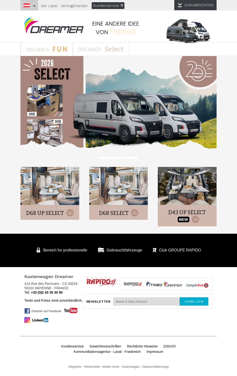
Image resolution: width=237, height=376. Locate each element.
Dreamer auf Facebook (43, 310)
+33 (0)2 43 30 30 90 (47, 292)
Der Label (50, 6)
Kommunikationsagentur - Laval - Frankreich (107, 351)
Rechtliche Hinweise (142, 345)
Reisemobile (92, 366)
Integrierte (74, 366)
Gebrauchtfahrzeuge (155, 366)
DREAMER (48, 49)
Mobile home (111, 366)
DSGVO (169, 345)
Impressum (155, 351)
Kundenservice (109, 5)
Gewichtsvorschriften (105, 345)
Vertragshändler (75, 6)
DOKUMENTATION (198, 5)
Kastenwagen (131, 366)
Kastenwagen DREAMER (55, 26)
